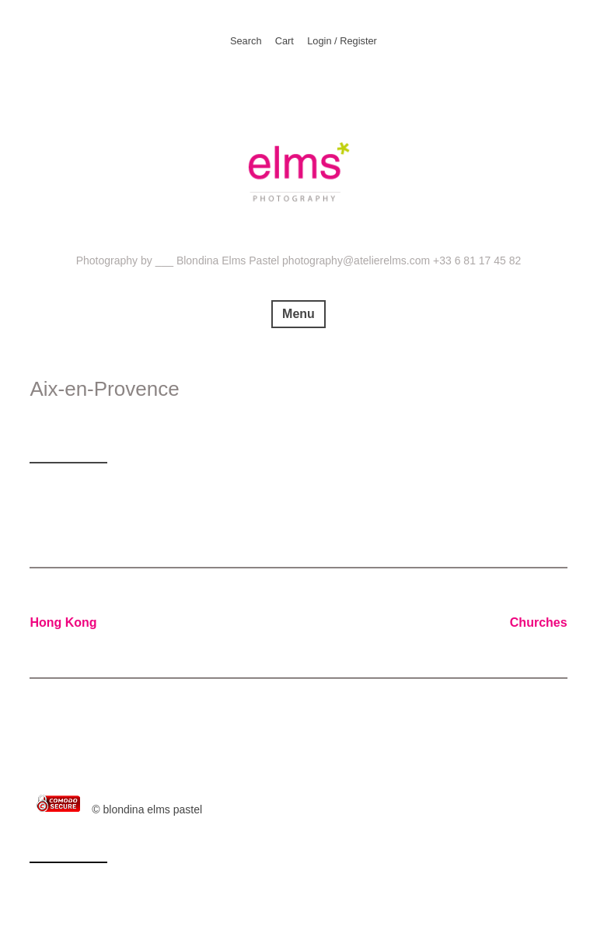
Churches (538, 622)
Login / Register (342, 41)
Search (246, 41)
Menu (298, 313)
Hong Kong (63, 622)
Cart (284, 41)
